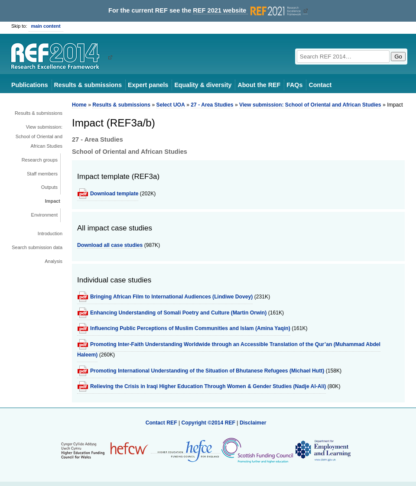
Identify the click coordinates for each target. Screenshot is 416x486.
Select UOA (170, 105)
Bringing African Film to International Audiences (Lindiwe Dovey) (171, 297)
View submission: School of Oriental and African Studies (39, 136)
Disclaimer (253, 423)
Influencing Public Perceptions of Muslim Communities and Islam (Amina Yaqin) (190, 328)
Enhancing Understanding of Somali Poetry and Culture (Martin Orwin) (178, 313)
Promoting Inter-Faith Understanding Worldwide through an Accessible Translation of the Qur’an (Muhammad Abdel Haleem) (228, 349)
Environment (44, 214)
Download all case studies (110, 245)
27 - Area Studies (212, 105)
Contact (320, 84)
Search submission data (37, 247)
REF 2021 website (247, 10)
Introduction (50, 233)
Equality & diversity (202, 84)
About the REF (258, 84)
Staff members (42, 173)
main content (46, 26)
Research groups (40, 159)
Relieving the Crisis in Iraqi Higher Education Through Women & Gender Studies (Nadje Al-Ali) (208, 386)
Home (79, 105)
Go (398, 56)
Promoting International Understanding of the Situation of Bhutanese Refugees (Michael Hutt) (207, 371)
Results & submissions (88, 84)
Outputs (49, 187)
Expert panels (148, 84)
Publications (29, 84)
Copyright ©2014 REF (209, 423)
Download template (114, 194)
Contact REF (161, 423)
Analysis (53, 261)
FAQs (294, 84)
